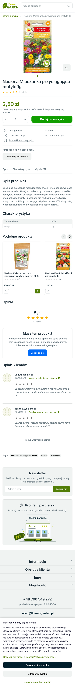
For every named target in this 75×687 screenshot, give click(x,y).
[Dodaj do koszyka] (37, 291)
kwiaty (44, 456)
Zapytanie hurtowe (17, 156)
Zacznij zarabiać (38, 517)
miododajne (55, 456)
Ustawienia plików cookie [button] (37, 682)
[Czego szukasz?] (68, 6)
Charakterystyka (21, 169)
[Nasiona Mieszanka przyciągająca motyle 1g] (10, 5)
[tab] (37, 76)
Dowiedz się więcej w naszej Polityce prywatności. (29, 657)
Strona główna (10, 16)
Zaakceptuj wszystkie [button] (37, 665)
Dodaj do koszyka (52, 119)
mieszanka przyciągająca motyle (24, 456)
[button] (15, 92)
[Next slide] (69, 236)
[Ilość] (15, 119)
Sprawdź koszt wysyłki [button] (21, 140)
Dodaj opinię (37, 352)
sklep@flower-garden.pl (37, 613)
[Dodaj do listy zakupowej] (67, 67)
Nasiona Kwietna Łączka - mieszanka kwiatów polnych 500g (21, 274)
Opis (5, 169)
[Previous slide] (63, 236)
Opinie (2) (40, 169)
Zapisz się (61, 489)
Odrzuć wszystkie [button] (37, 673)
